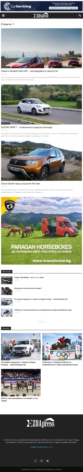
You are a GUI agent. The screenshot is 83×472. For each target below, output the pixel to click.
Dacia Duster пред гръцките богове (20, 183)
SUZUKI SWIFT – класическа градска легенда (26, 127)
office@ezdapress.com (44, 447)
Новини (4, 395)
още (41, 321)
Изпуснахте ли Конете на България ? (28, 288)
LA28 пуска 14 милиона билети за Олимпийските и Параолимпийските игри (43, 310)
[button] (80, 15)
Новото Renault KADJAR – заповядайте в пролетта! (29, 71)
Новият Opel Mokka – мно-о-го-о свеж (29, 277)
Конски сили (5, 67)
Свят (44, 359)
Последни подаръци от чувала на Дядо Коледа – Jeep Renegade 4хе (41, 299)
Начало (3, 21)
